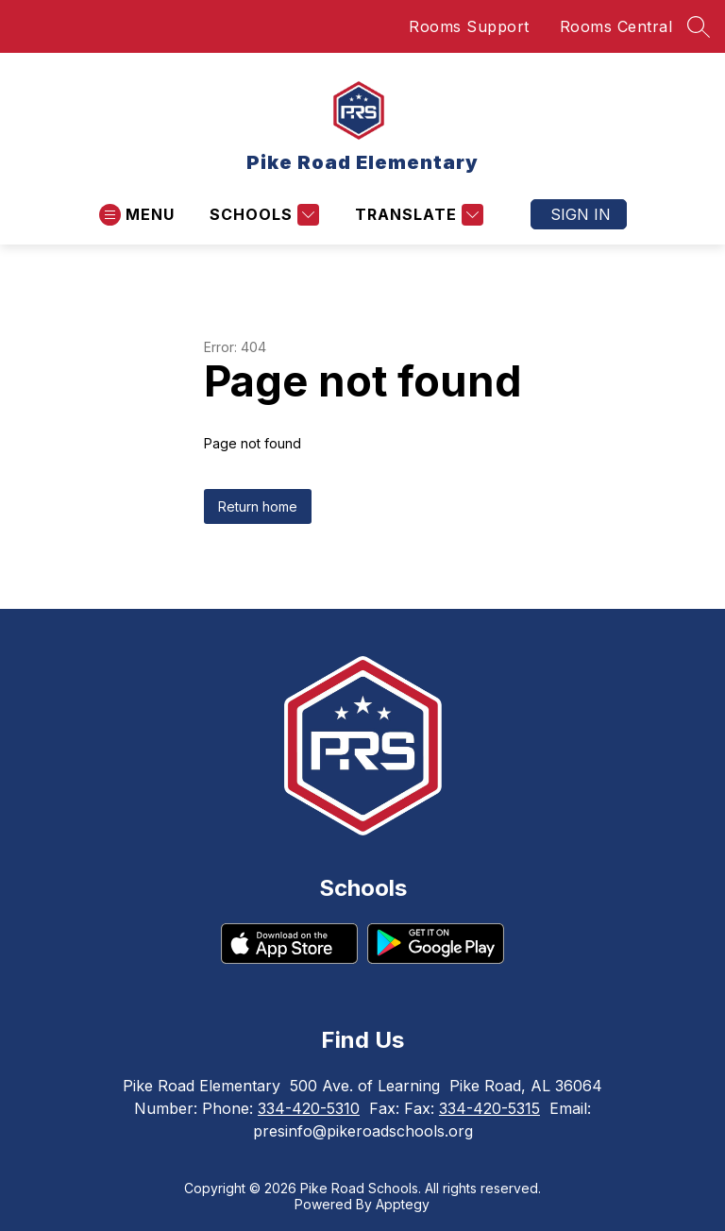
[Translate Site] (416, 215)
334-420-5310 (309, 1108)
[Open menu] (137, 215)
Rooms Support (469, 26)
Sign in (580, 214)
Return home (257, 506)
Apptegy (403, 1204)
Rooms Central (616, 26)
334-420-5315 (489, 1108)
